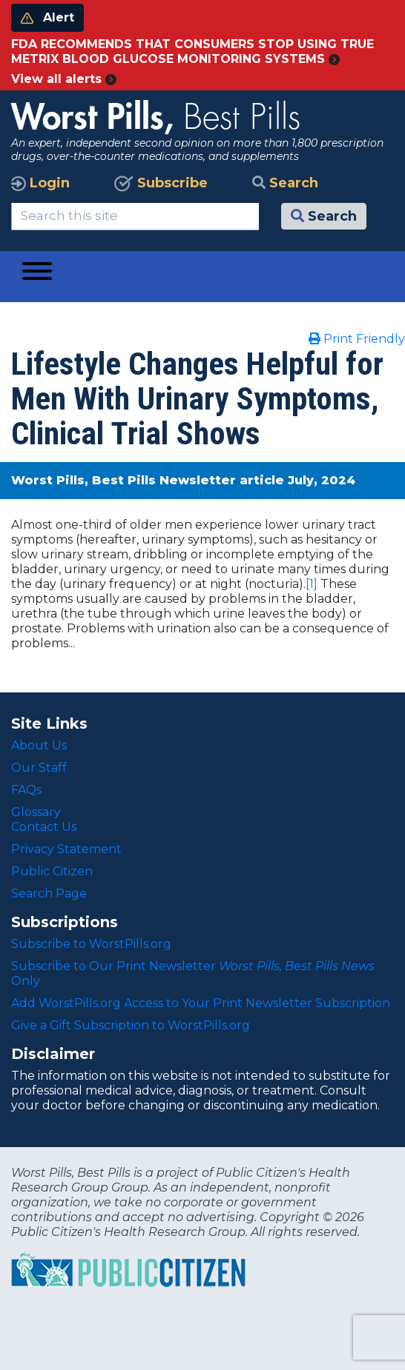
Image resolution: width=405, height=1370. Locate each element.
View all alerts (63, 79)
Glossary (36, 812)
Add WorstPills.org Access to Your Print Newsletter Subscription (200, 1003)
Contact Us (43, 827)
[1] (311, 584)
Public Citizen (52, 871)
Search (285, 183)
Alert (47, 17)
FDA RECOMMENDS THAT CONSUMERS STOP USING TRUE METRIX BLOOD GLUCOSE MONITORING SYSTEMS (192, 51)
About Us (39, 745)
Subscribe (161, 183)
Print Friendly (357, 339)
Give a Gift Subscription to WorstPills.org (130, 1025)
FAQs (26, 790)
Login (40, 183)
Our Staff (39, 768)
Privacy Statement (66, 849)
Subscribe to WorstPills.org (91, 944)
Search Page (49, 893)
